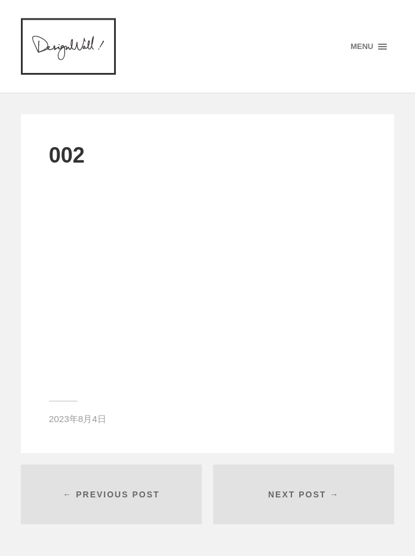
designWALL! (68, 46)
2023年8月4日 (77, 419)
